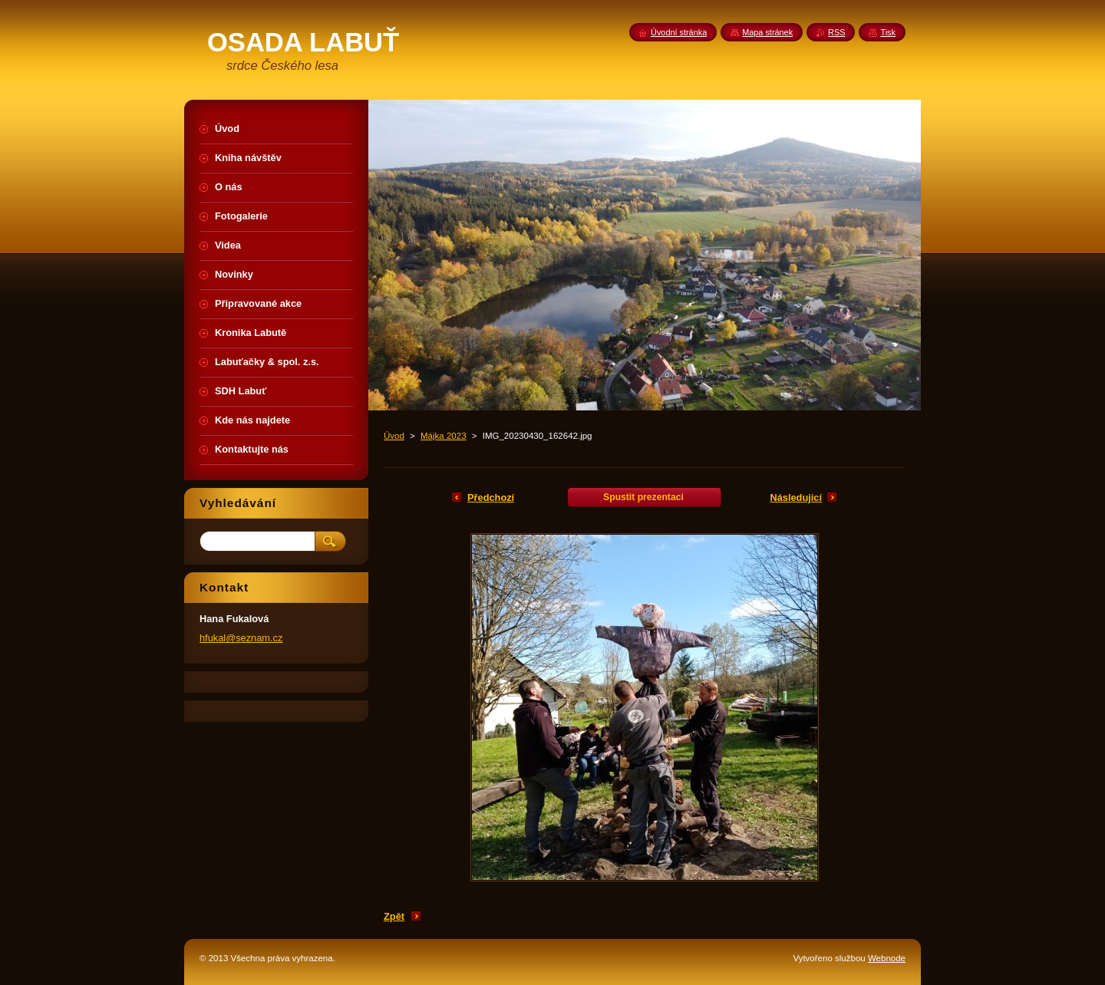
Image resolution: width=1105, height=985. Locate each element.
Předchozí (490, 497)
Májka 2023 (444, 435)
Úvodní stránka (679, 32)
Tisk (888, 32)
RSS (836, 32)
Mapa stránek (767, 32)
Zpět (394, 916)
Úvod (394, 435)
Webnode (886, 958)
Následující (796, 497)
